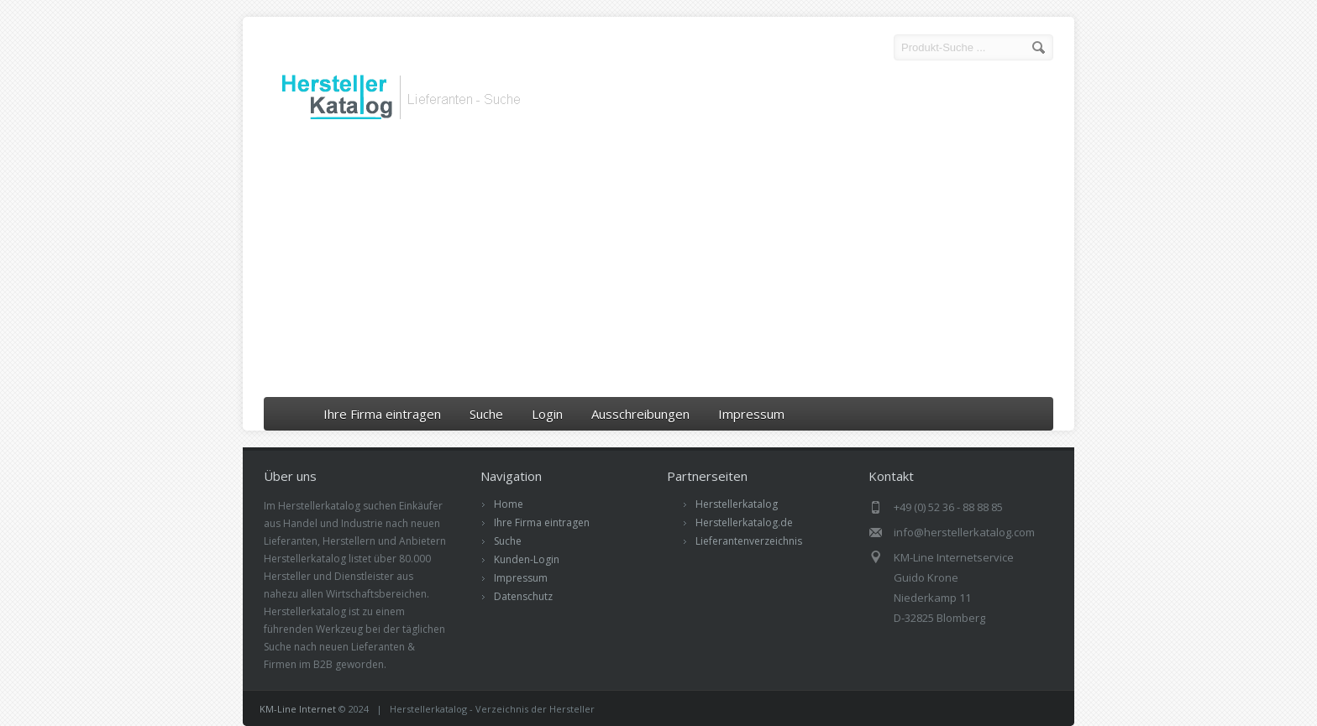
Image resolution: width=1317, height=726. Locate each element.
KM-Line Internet (298, 708)
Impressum (751, 413)
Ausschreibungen (640, 413)
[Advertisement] (658, 262)
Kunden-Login (526, 559)
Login (547, 413)
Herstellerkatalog (736, 504)
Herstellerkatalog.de (744, 522)
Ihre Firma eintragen (382, 413)
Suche (486, 413)
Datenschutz (523, 596)
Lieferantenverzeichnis (748, 541)
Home (508, 504)
